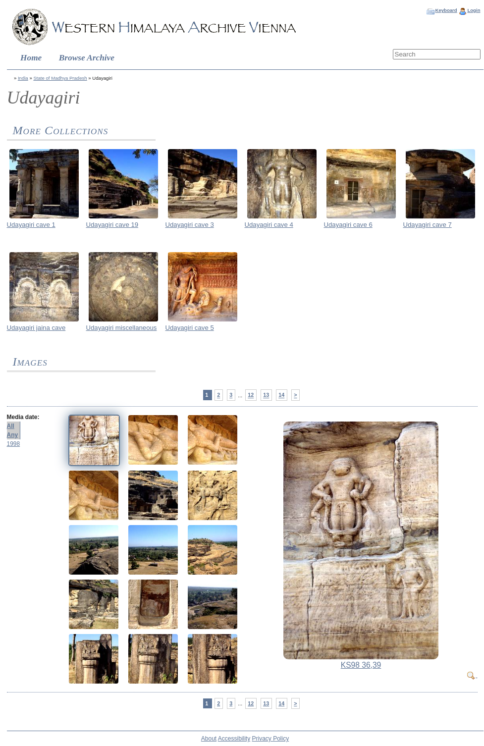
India (23, 78)
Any (12, 434)
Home (31, 57)
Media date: (23, 417)
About (208, 738)
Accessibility (234, 738)
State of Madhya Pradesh (60, 78)
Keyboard (446, 10)
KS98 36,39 (361, 665)
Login (473, 10)
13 (266, 395)
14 (281, 395)
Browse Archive (86, 57)
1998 (13, 443)
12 (251, 395)
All (10, 426)
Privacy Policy (270, 738)
